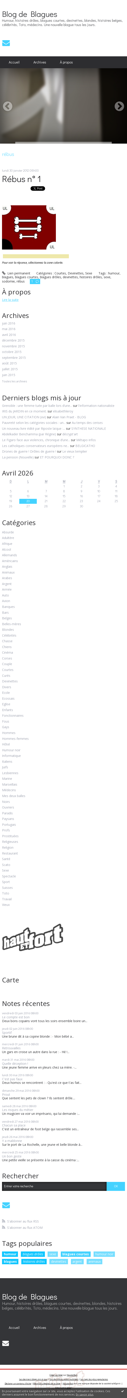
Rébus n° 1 (21, 178)
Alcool (6, 550)
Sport (6, 882)
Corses (7, 658)
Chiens (7, 647)
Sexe (5, 870)
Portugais (9, 825)
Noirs (6, 802)
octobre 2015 (12, 352)
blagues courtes (75, 1254)
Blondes (8, 630)
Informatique (11, 756)
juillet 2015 (10, 369)
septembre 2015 (14, 358)
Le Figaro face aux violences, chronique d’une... (36, 440)
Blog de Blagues (29, 14)
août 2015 (9, 363)
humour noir (104, 1254)
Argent (7, 584)
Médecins (9, 790)
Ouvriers (8, 807)
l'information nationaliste (96, 405)
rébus (21, 281)
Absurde (8, 532)
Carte (10, 979)
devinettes (58, 1261)
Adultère (8, 538)
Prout (6, 1094)
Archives (39, 62)
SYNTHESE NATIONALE (88, 428)
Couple (7, 664)
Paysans (8, 819)
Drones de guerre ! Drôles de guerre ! (29, 451)
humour (10, 1254)
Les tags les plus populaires (94, 1379)
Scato (6, 865)
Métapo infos (86, 440)
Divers (6, 687)
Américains (10, 561)
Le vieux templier (74, 451)
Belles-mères (11, 624)
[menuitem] (14, 62)
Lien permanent (16, 273)
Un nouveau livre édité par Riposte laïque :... (33, 428)
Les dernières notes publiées (64, 1379)
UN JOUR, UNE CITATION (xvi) (24, 417)
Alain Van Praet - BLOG (69, 417)
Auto (5, 595)
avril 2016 (9, 335)
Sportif (7, 1032)
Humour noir (11, 750)
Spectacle (9, 876)
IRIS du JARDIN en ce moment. (24, 411)
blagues (10, 1261)
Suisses (7, 888)
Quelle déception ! (15, 1063)
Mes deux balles (13, 796)
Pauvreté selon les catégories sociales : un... (34, 423)
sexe (52, 1254)
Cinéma (7, 653)
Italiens (7, 762)
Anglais (7, 567)
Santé (6, 859)
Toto (5, 893)
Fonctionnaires (13, 716)
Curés (6, 676)
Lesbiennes (10, 773)
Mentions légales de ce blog (46, 1383)
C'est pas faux (12, 1079)
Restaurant (10, 853)
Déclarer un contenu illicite (18, 1383)
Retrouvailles (11, 1048)
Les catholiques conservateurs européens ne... (35, 446)
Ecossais (8, 699)
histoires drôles (34, 1261)
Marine (7, 779)
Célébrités (9, 636)
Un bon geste (12, 1156)
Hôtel (6, 744)
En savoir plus (84, 1394)
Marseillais (9, 785)
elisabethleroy (63, 411)
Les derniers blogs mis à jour (33, 1379)
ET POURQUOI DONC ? (57, 457)
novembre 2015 (13, 346)
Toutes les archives (14, 381)
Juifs (5, 767)
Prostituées (10, 836)
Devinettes (10, 681)
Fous (5, 721)
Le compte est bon (16, 1017)
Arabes (7, 578)
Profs (6, 830)
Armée (7, 590)
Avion (6, 601)
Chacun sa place (14, 1125)
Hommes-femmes (15, 739)
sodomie (8, 281)
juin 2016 (8, 323)
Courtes (7, 670)
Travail (7, 899)
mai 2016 (8, 329)
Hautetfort (72, 1375)
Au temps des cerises (87, 423)
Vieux (6, 905)
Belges (7, 618)
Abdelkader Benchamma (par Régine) (29, 434)
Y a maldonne (12, 1141)
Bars (5, 613)
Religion (7, 848)
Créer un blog (56, 1375)
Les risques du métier (17, 1110)
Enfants (7, 710)
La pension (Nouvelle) (18, 457)
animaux (94, 1261)
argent (77, 1261)
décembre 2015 (13, 340)
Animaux (8, 572)
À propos (66, 62)
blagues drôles (33, 1254)
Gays (5, 727)
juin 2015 (8, 375)
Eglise (6, 704)
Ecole (6, 693)
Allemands (9, 555)
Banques (8, 607)
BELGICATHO (85, 446)
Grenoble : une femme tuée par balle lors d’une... (37, 405)
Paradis (7, 813)
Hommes (8, 733)
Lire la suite (10, 300)
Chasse (7, 641)
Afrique (7, 544)
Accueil (14, 62)
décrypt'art (70, 434)
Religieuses (10, 842)
